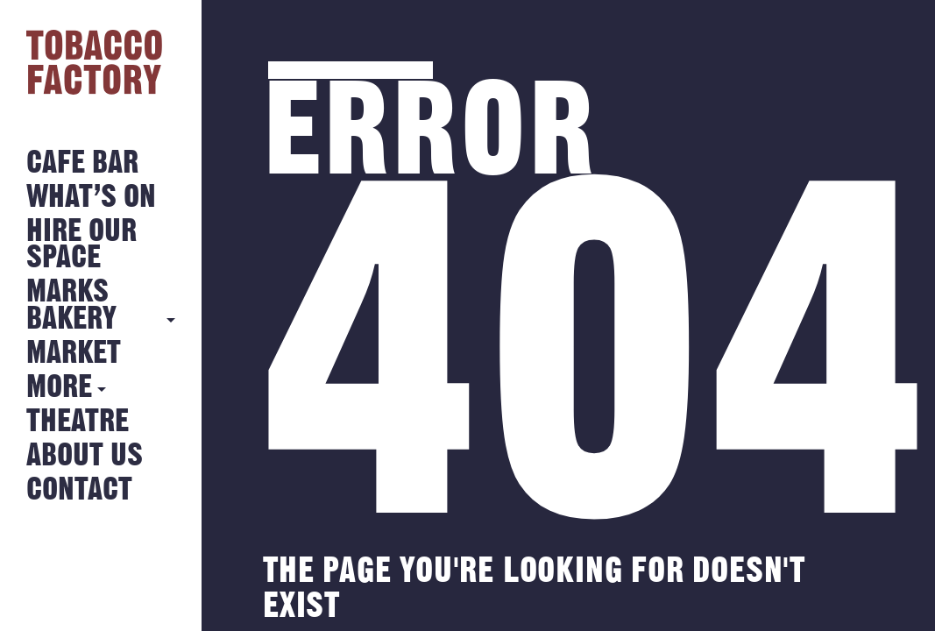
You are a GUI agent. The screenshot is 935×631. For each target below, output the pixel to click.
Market (73, 353)
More (59, 387)
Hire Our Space (81, 245)
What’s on (91, 197)
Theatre (77, 422)
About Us (84, 456)
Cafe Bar (82, 163)
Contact (79, 490)
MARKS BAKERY (71, 305)
